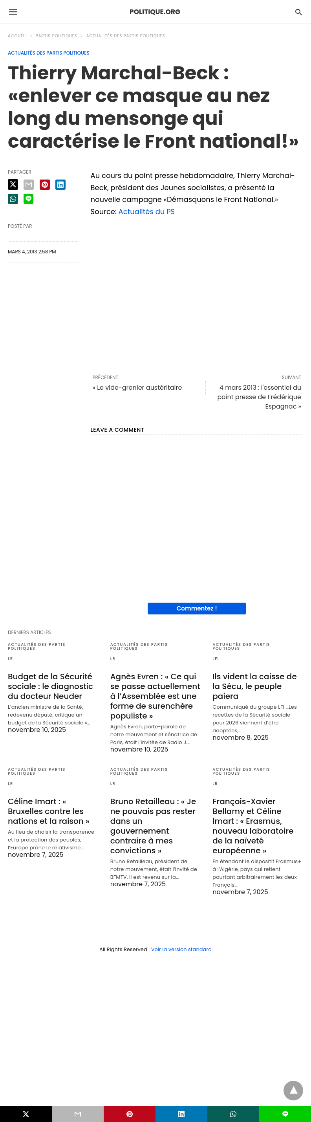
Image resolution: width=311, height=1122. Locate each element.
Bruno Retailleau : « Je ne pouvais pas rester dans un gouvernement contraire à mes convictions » (153, 826)
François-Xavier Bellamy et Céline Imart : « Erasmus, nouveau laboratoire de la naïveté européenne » (252, 826)
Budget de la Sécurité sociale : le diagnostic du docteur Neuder (50, 686)
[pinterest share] (45, 185)
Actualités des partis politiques (125, 36)
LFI (215, 659)
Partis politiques (56, 36)
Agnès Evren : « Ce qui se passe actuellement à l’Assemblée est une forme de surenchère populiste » (155, 696)
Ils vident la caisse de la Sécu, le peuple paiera (254, 686)
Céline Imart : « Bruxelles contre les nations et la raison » (49, 811)
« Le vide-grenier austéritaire (137, 387)
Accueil (17, 36)
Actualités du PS (147, 211)
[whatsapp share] (13, 199)
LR (10, 659)
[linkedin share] (60, 185)
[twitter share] (13, 184)
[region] (197, 292)
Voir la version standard (181, 949)
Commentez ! (197, 608)
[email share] (29, 185)
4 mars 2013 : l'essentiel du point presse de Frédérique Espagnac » (259, 397)
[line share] (28, 199)
